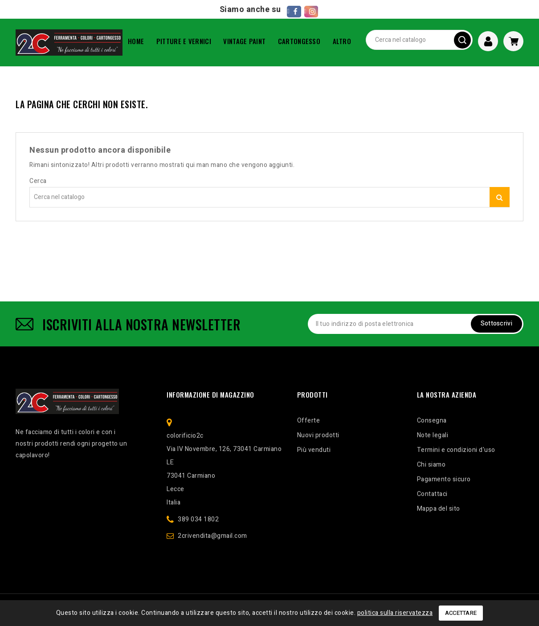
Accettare (461, 613)
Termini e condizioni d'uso (456, 450)
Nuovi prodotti (318, 435)
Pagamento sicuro (444, 479)
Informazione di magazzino (210, 394)
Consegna (432, 420)
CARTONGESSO (299, 41)
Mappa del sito (438, 508)
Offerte (308, 420)
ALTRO (342, 41)
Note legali (433, 435)
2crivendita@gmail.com (212, 536)
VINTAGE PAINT (244, 41)
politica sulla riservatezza (395, 613)
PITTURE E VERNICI (183, 41)
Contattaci (432, 494)
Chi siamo (431, 464)
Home (136, 41)
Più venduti (314, 450)
